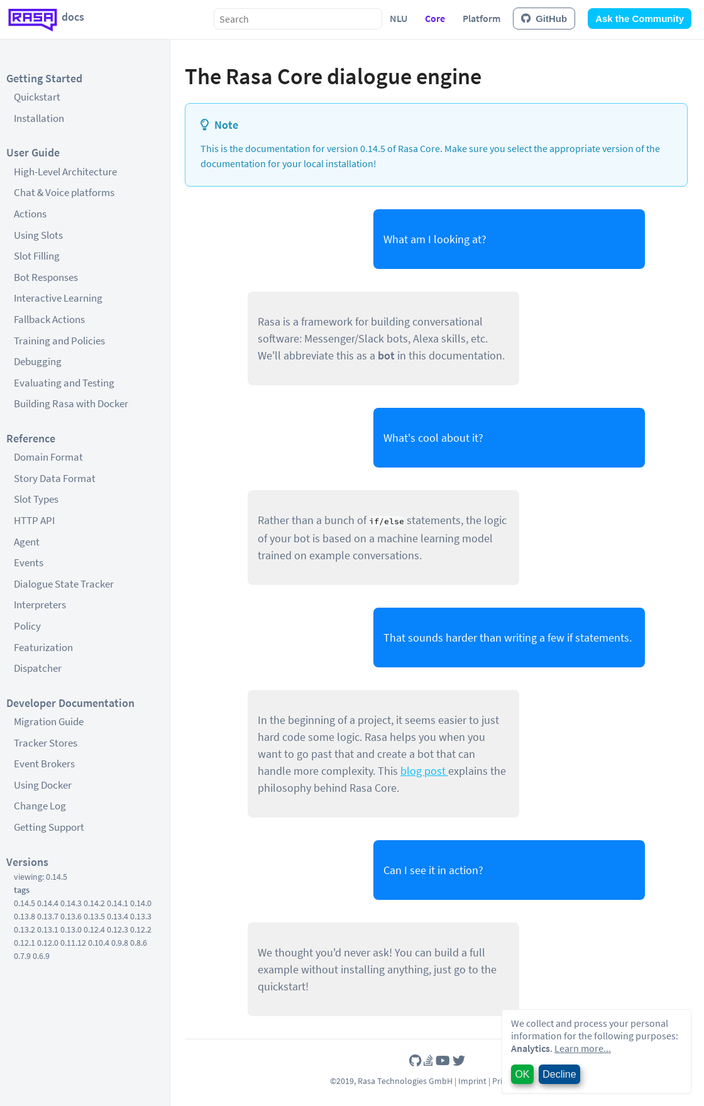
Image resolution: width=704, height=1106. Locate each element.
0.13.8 (24, 916)
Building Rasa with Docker (71, 403)
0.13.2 (24, 929)
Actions (30, 214)
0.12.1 (24, 942)
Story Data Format (55, 478)
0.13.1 (47, 929)
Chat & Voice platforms (64, 192)
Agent (27, 542)
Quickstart (37, 97)
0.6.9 (41, 955)
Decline (559, 1074)
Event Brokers (44, 763)
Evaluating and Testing (64, 383)
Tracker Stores (45, 743)
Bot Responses (46, 277)
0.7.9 (22, 955)
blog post (424, 771)
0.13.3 (140, 916)
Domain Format (48, 457)
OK (522, 1074)
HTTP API (34, 520)
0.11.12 (73, 942)
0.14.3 (71, 903)
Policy (27, 626)
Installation (39, 118)
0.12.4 (94, 929)
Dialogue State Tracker (64, 584)
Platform (481, 18)
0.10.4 (98, 942)
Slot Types (36, 499)
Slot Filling (37, 256)
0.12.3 (117, 929)
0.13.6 (71, 916)
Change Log (40, 806)
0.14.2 (94, 903)
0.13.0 (71, 929)
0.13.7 (47, 916)
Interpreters (40, 604)
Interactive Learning (58, 298)
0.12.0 (47, 942)
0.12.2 (140, 929)
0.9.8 (119, 942)
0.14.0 (140, 903)
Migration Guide (49, 721)
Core (435, 18)
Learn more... (582, 1048)
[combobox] (298, 19)
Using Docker (43, 785)
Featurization (43, 647)
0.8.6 (138, 942)
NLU (398, 18)
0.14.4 (47, 903)
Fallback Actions (49, 319)
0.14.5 (24, 903)
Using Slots (38, 235)
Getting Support (49, 827)
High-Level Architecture (65, 171)
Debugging (38, 361)
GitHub (544, 18)
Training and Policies (59, 341)
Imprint (472, 1081)
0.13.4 (117, 916)
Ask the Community (639, 18)
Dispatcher (38, 668)
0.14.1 (117, 903)
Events (28, 562)
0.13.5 (94, 916)
